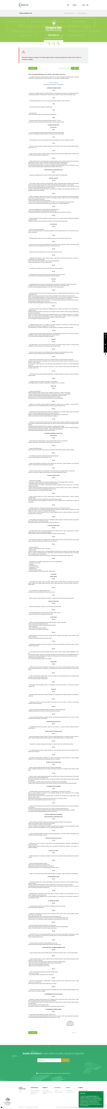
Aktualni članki (69, 1090)
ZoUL (47, 57)
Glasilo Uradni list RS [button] (69, 13)
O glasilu (20, 1091)
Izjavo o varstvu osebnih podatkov (62, 1073)
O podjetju (80, 1090)
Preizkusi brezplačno (58, 1092)
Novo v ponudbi (45, 1090)
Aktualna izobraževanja (35, 1090)
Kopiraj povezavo (64, 68)
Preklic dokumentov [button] (83, 13)
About (85, 1090)
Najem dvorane (33, 1093)
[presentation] (53, 1068)
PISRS (31, 59)
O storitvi (56, 1090)
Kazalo (32, 68)
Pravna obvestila (59, 1107)
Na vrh (73, 1032)
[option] (53, 35)
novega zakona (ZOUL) (91, 1096)
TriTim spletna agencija (74, 1107)
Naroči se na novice (70, 1092)
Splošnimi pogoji (49, 1073)
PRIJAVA (65, 1060)
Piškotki (65, 1107)
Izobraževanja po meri (35, 1092)
